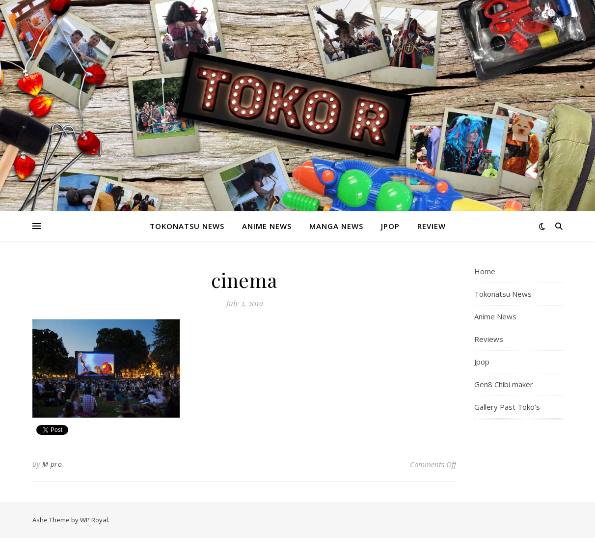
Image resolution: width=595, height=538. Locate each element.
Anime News (267, 226)
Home (484, 271)
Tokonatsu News (187, 226)
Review (431, 226)
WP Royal (94, 519)
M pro (52, 464)
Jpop (390, 226)
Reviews (488, 339)
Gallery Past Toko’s (507, 407)
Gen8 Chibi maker (503, 384)
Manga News (336, 226)
